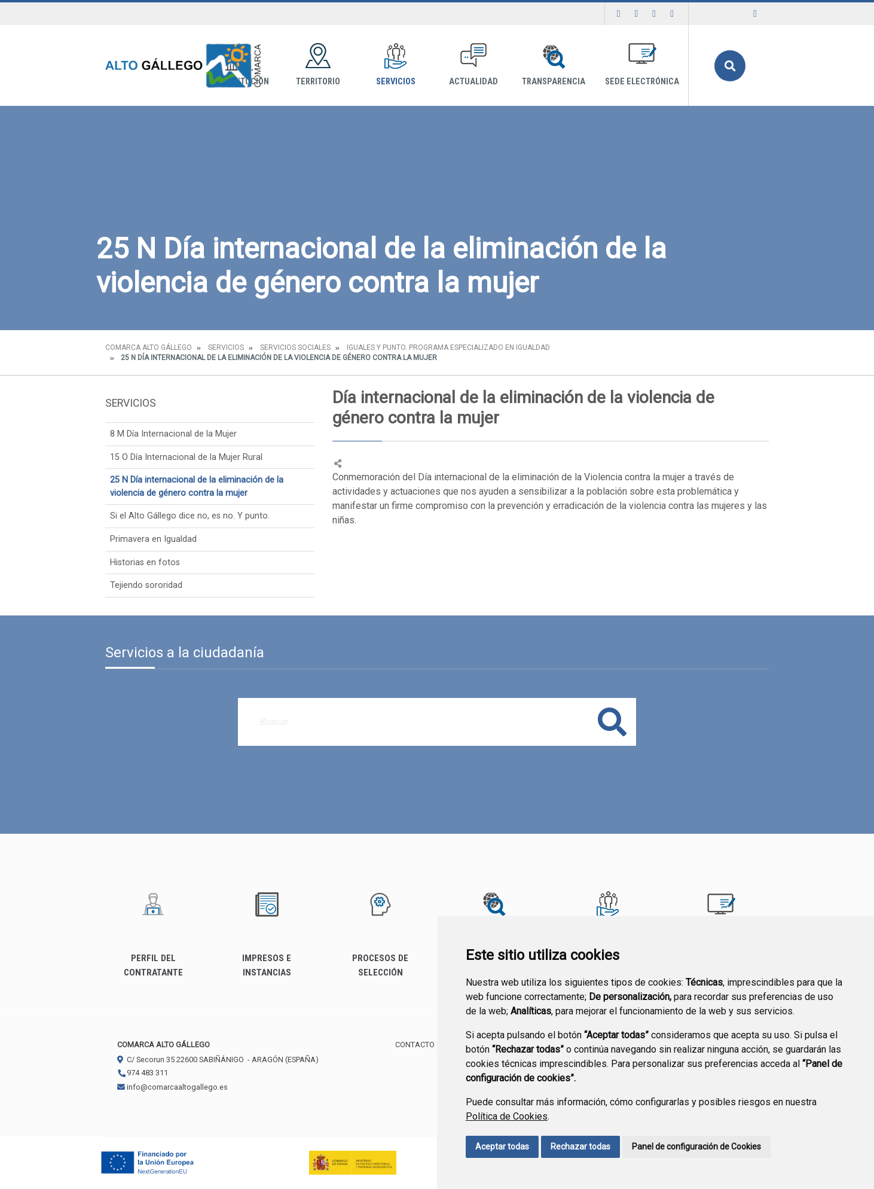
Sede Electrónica (642, 65)
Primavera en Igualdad (153, 539)
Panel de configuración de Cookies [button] (696, 1146)
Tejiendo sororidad (146, 585)
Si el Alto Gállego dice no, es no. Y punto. (190, 516)
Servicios (395, 65)
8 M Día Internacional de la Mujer (173, 434)
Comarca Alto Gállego (148, 347)
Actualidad (473, 65)
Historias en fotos (145, 562)
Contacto (415, 1044)
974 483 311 (142, 1072)
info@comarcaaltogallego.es (172, 1087)
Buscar (729, 65)
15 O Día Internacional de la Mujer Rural (186, 457)
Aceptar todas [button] (502, 1146)
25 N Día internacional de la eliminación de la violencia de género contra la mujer (196, 486)
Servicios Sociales (295, 347)
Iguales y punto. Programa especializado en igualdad (448, 347)
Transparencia (553, 65)
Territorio (318, 65)
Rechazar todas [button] (580, 1146)
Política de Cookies (507, 1116)
